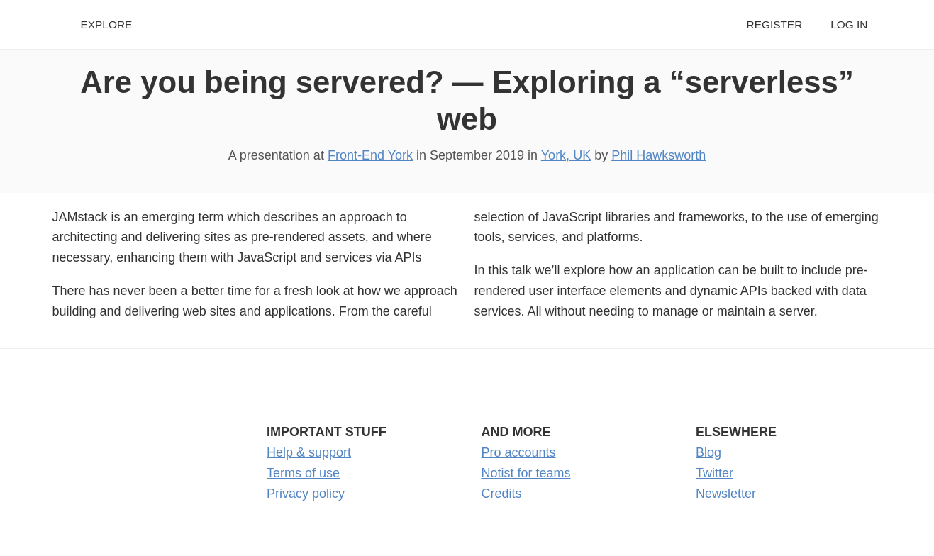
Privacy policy (306, 493)
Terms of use (303, 473)
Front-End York (370, 155)
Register (775, 24)
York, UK (566, 155)
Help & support (309, 452)
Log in (848, 24)
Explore (107, 24)
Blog (708, 452)
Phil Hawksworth (658, 155)
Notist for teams (526, 473)
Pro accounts (519, 452)
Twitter (714, 473)
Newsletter (726, 493)
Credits (502, 493)
